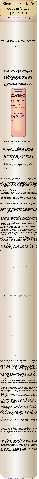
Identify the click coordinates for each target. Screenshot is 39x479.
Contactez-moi (11, 466)
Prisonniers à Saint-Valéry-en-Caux (18, 98)
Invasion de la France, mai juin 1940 (18, 107)
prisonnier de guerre (31, 400)
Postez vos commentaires (22, 466)
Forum (34, 466)
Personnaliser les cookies (30, 478)
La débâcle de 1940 (15, 103)
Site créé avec (9, 478)
